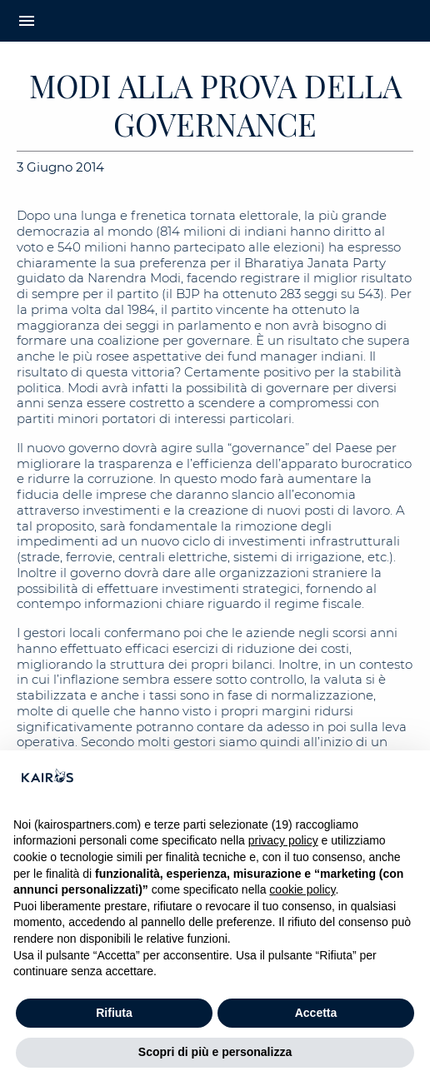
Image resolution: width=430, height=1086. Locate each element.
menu (27, 21)
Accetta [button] (316, 1012)
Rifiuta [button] (114, 1012)
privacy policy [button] (283, 840)
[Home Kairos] (215, 21)
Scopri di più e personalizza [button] (215, 1052)
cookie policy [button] (302, 889)
